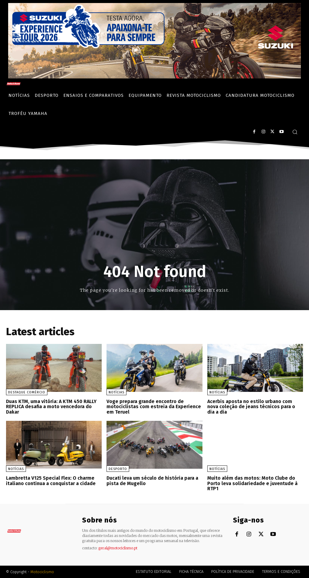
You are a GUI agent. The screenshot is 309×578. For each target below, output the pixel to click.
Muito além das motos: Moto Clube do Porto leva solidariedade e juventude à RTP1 (252, 483)
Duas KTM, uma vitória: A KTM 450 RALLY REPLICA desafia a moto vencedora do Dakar (51, 407)
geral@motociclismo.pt (117, 548)
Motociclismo (42, 572)
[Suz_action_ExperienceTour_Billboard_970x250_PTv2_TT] (154, 76)
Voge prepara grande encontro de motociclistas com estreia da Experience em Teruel (154, 407)
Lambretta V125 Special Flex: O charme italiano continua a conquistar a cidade (51, 480)
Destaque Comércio (26, 392)
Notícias (116, 392)
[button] (295, 132)
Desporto (118, 469)
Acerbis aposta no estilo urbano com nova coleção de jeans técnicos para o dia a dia (251, 407)
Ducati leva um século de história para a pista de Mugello (152, 480)
